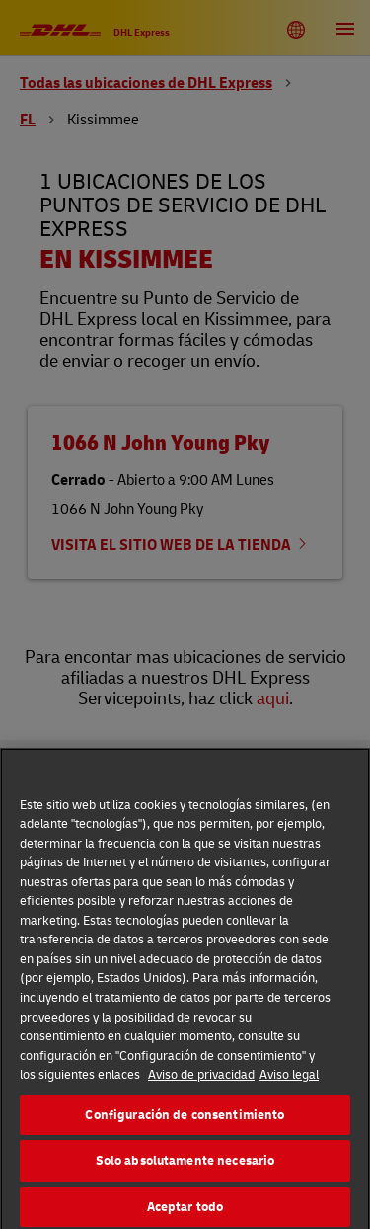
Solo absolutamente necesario (185, 1166)
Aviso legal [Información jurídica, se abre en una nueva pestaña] (289, 1080)
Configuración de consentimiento (184, 1119)
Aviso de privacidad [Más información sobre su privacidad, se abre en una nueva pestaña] (201, 1080)
